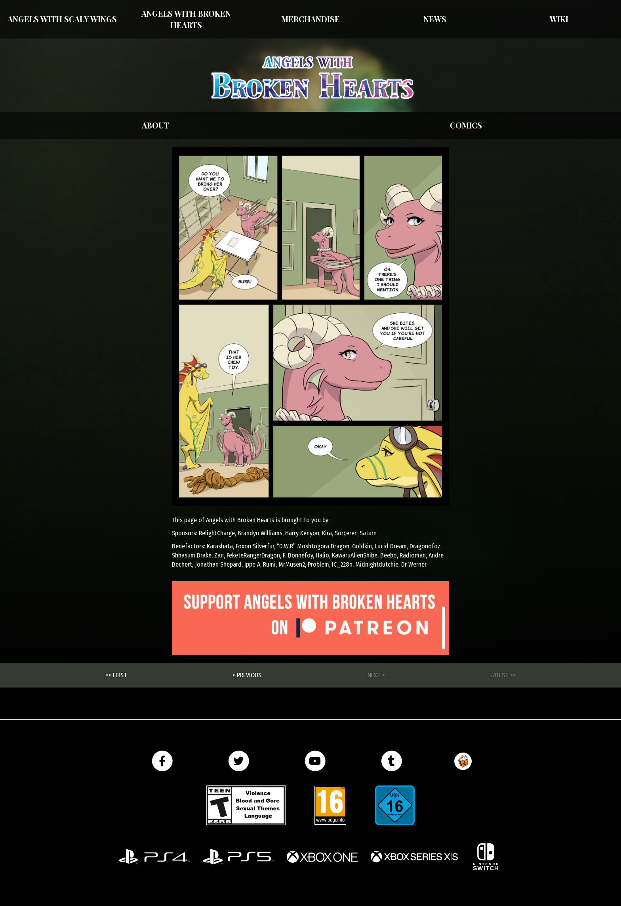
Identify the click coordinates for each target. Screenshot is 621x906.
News (434, 18)
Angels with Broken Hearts (186, 19)
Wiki (559, 18)
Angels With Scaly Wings (62, 18)
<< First (116, 675)
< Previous (246, 675)
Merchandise (310, 18)
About (155, 125)
